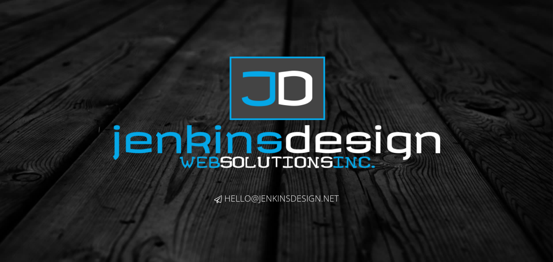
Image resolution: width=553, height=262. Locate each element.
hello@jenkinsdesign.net (276, 198)
